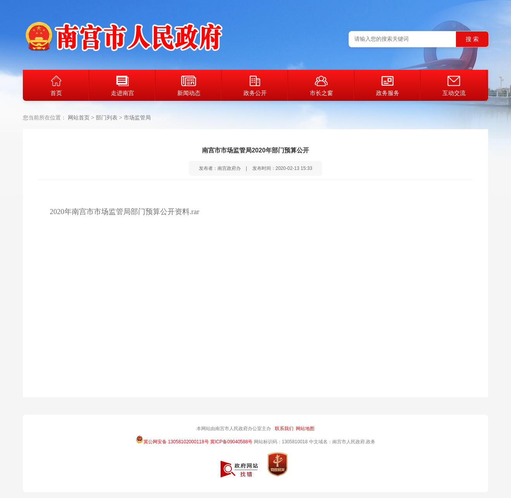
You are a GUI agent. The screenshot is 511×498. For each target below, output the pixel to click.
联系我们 (284, 428)
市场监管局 (137, 117)
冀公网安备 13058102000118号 (172, 439)
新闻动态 (188, 86)
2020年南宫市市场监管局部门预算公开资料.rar (124, 212)
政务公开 (255, 86)
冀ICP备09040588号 (231, 441)
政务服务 (387, 86)
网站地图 (305, 428)
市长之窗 (321, 86)
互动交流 (454, 86)
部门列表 (106, 117)
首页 (56, 86)
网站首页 (79, 117)
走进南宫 (122, 86)
